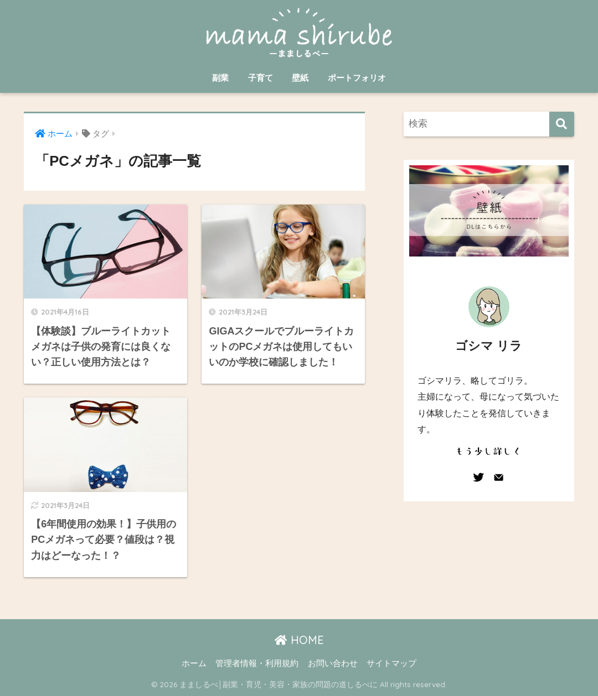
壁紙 (300, 77)
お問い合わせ (333, 663)
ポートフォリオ (357, 77)
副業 (220, 77)
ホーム (194, 663)
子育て (260, 77)
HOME (299, 640)
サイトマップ (391, 663)
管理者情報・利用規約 (256, 663)
